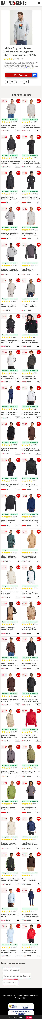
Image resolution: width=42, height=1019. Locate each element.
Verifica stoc (25, 75)
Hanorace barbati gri (11, 970)
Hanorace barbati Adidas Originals (17, 976)
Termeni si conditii (9, 996)
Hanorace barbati (10, 982)
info (18, 130)
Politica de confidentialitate (28, 996)
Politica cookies (20, 998)
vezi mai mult (28, 68)
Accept (29, 1017)
